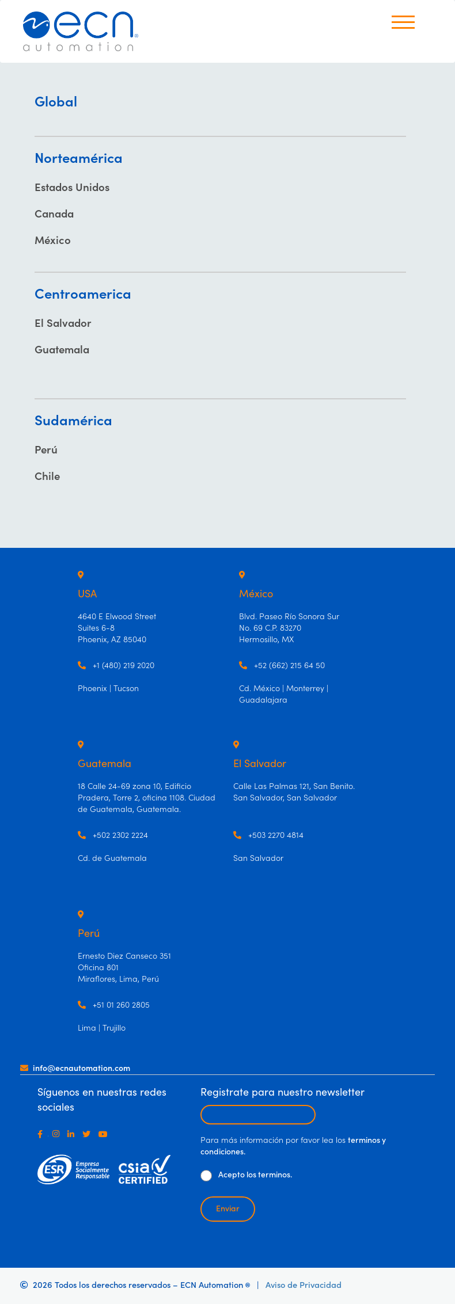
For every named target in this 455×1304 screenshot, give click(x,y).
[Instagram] (58, 1134)
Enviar (228, 1209)
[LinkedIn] (73, 1134)
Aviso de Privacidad (304, 1285)
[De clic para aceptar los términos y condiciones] (206, 1175)
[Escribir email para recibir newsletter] (258, 1114)
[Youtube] (105, 1134)
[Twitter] (88, 1134)
